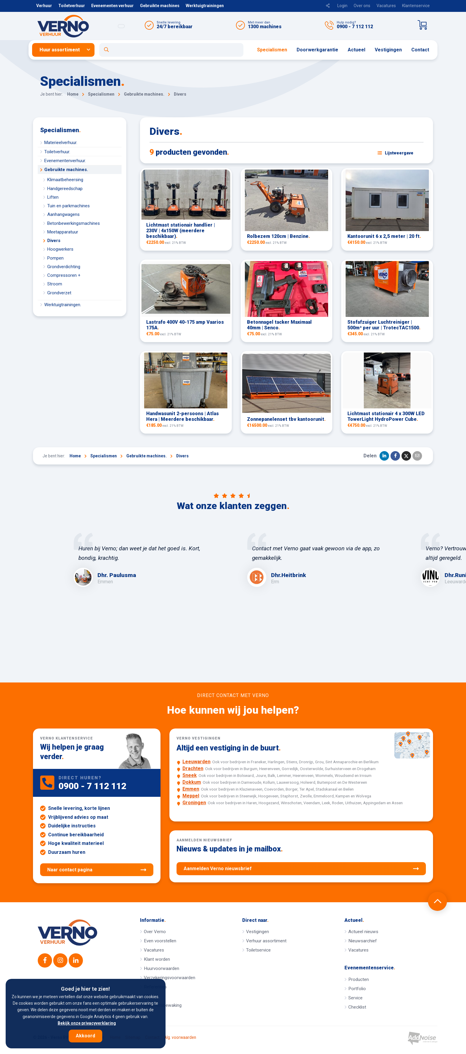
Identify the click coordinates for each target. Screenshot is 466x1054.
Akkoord (85, 1036)
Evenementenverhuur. (65, 160)
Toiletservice (258, 950)
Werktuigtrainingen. (62, 304)
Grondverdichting (63, 266)
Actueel (356, 50)
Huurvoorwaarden (161, 968)
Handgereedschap (65, 188)
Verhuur (44, 5)
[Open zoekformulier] (171, 50)
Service (355, 998)
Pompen (55, 258)
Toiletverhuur (71, 5)
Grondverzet (59, 293)
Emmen (190, 789)
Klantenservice (416, 5)
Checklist (357, 1007)
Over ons (362, 5)
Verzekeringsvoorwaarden (169, 977)
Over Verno (155, 931)
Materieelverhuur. (60, 142)
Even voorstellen (160, 941)
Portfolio (357, 988)
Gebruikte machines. (66, 169)
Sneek (189, 775)
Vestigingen (388, 50)
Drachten (192, 768)
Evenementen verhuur (112, 5)
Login (342, 5)
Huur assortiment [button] (60, 50)
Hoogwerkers (60, 249)
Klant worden (157, 959)
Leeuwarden (196, 761)
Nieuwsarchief (362, 941)
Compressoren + (64, 275)
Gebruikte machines (160, 5)
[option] (146, 559)
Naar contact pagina (96, 870)
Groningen (194, 802)
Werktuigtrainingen (205, 5)
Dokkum (191, 782)
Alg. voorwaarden (180, 1038)
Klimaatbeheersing (65, 179)
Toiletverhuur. (57, 151)
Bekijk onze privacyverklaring (87, 1023)
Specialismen (272, 50)
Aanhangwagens (63, 214)
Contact (420, 50)
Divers (53, 240)
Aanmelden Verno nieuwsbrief (301, 868)
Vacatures (386, 5)
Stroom (54, 284)
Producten (358, 979)
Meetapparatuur (62, 232)
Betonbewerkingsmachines (73, 223)
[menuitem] (65, 50)
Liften (53, 197)
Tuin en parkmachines (68, 205)
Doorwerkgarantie (317, 50)
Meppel (190, 796)
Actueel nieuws (363, 931)
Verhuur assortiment (266, 941)
